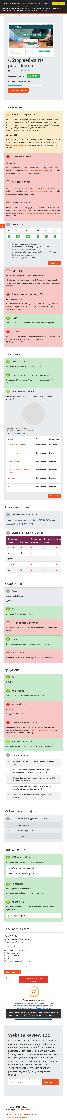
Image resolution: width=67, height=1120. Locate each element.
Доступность (12, 953)
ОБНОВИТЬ (33, 76)
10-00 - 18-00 (13, 461)
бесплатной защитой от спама (42, 730)
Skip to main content (16, 445)
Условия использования (19, 1117)
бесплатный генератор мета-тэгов (39, 170)
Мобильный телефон (16, 942)
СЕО (8, 958)
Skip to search (13, 453)
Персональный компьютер (18, 939)
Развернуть (54, 263)
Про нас (11, 486)
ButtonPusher (24, 1110)
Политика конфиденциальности (23, 1114)
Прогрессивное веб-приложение (20, 961)
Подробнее (45, 11)
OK (58, 3)
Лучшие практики (14, 956)
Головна (11, 478)
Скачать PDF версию (18, 90)
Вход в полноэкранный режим (33, 979)
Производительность (16, 950)
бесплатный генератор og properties (38, 213)
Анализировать (13, 972)
